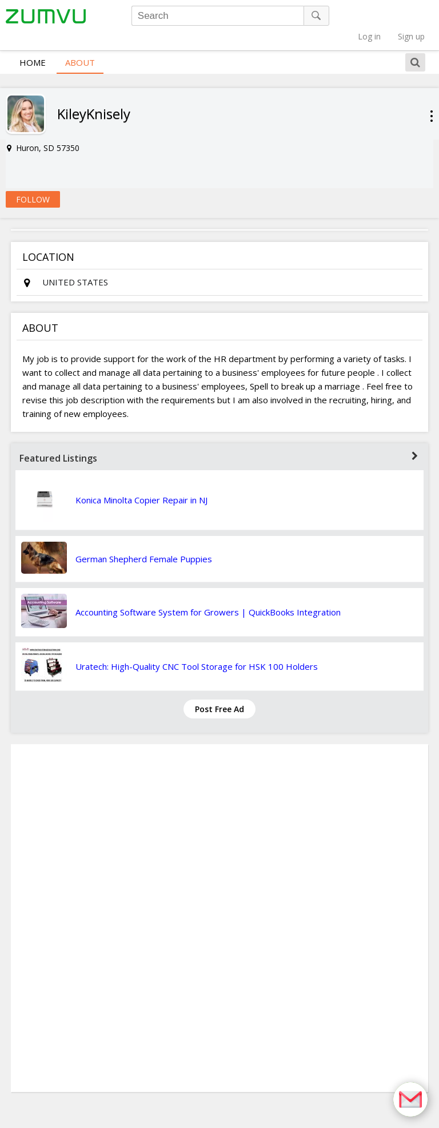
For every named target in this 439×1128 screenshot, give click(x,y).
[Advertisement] (219, 899)
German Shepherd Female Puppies (143, 540)
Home (32, 43)
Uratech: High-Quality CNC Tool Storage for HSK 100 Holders (196, 647)
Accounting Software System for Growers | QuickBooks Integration (208, 593)
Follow (33, 180)
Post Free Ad (219, 690)
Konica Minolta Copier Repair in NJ (141, 481)
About (80, 43)
